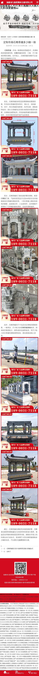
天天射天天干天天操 (13, 668)
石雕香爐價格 (26, 327)
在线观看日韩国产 (12, 642)
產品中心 (19, 672)
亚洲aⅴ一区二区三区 (6, 654)
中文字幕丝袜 (14, 603)
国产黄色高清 (27, 624)
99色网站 (11, 649)
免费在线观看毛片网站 (31, 629)
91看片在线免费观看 (18, 640)
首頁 (6, 672)
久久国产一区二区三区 (13, 613)
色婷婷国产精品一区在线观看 (8, 631)
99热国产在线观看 (10, 647)
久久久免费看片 (11, 670)
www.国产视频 (9, 661)
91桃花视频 (9, 638)
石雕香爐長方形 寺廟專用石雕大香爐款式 (20, 548)
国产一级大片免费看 (19, 661)
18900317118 (23, 580)
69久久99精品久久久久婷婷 (18, 622)
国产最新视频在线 (17, 624)
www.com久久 (4, 610)
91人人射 (32, 640)
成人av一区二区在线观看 (24, 631)
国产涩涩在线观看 (9, 615)
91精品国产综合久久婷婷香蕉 (27, 603)
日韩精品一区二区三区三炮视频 (23, 626)
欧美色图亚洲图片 (14, 610)
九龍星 (9, 37)
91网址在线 (35, 656)
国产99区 (17, 615)
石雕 (15, 53)
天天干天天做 (17, 633)
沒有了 (9, 551)
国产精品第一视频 (10, 656)
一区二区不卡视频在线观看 (23, 656)
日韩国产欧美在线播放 (28, 645)
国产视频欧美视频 (10, 608)
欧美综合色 (16, 638)
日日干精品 (3, 645)
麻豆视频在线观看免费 (19, 617)
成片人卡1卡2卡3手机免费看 (17, 606)
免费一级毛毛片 (21, 665)
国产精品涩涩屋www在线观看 (28, 668)
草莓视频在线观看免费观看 (28, 638)
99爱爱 (26, 640)
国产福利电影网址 (31, 622)
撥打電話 (32, 672)
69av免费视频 (21, 670)
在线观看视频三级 (11, 665)
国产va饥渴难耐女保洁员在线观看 (23, 658)
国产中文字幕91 (33, 652)
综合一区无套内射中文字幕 (7, 601)
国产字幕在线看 (4, 652)
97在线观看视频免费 (28, 633)
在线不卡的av (16, 654)
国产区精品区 (12, 629)
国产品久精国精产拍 (26, 613)
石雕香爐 (7, 50)
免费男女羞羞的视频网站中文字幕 (25, 647)
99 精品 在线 (30, 617)
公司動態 (14, 37)
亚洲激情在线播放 (20, 649)
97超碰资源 (9, 617)
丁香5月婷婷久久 (26, 619)
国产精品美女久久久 (31, 649)
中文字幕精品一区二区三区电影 (25, 608)
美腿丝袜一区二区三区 (26, 610)
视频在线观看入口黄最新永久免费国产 (13, 663)
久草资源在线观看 (33, 642)
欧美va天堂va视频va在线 (14, 645)
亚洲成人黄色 (10, 626)
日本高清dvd (20, 629)
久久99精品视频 (23, 642)
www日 (23, 654)
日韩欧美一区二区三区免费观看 (19, 652)
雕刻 (4, 198)
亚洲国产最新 (24, 615)
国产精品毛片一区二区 (18, 636)
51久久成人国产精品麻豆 (13, 619)
